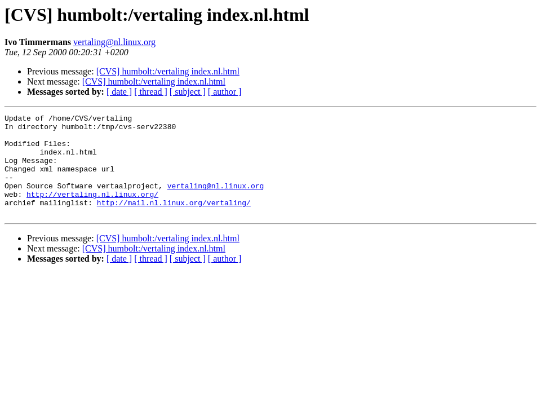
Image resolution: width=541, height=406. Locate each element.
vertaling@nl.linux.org (114, 42)
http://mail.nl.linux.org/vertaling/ (174, 221)
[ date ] (119, 91)
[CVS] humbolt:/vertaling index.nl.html (168, 71)
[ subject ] (188, 91)
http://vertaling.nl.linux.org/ (92, 211)
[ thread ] (150, 91)
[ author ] (225, 91)
